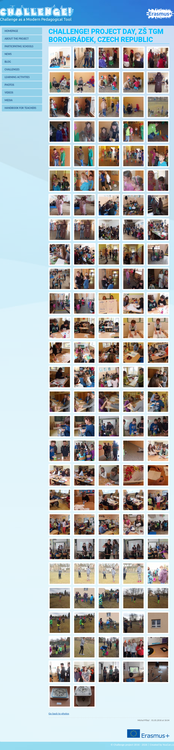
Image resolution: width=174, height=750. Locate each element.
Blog (8, 61)
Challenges (12, 69)
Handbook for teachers (20, 108)
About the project (17, 38)
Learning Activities (17, 77)
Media (9, 100)
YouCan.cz (168, 744)
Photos (9, 85)
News (8, 54)
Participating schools (19, 46)
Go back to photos (59, 713)
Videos (9, 92)
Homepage (11, 31)
